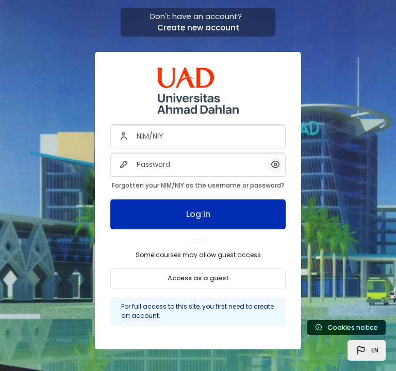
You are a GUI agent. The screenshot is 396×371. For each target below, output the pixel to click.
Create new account (198, 27)
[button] (367, 350)
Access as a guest (198, 278)
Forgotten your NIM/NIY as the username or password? (198, 185)
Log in (198, 214)
